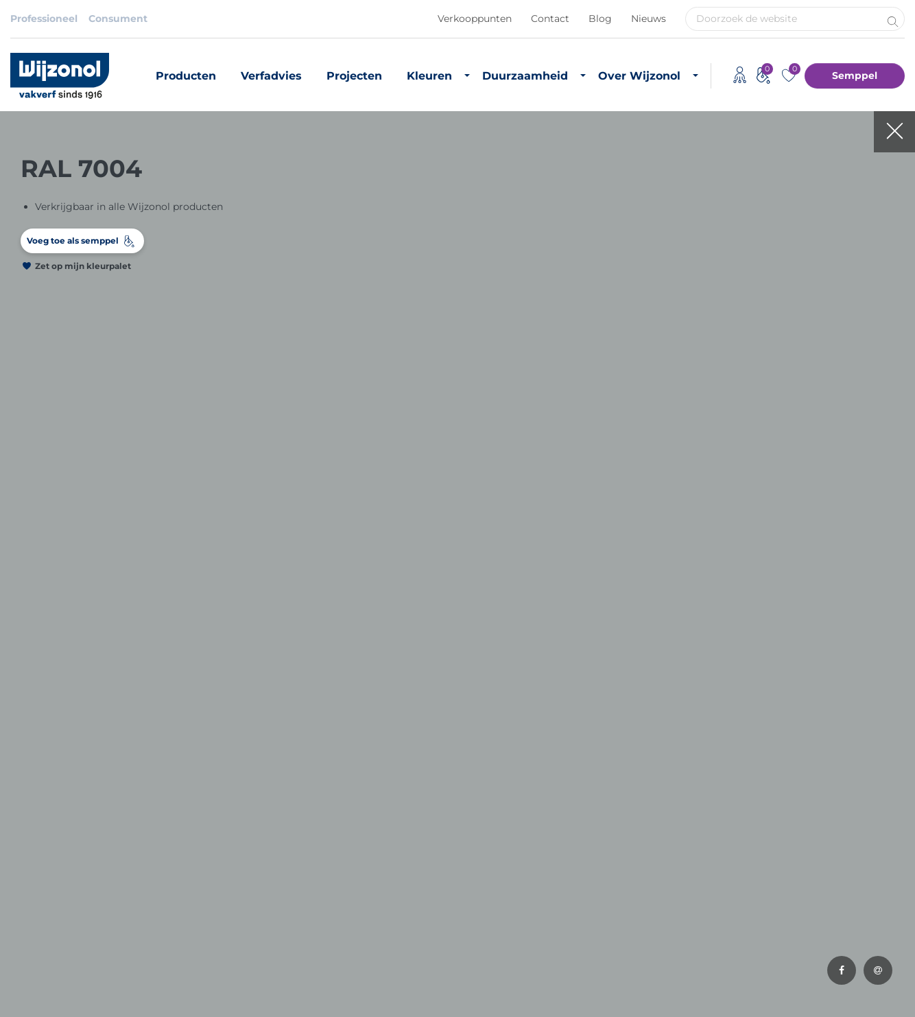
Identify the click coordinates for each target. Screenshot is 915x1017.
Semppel (854, 75)
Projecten (354, 75)
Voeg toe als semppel (73, 240)
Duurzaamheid (525, 75)
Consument (117, 18)
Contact (550, 18)
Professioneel (44, 18)
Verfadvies (271, 75)
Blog (600, 18)
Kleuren (429, 75)
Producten (186, 75)
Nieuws (648, 18)
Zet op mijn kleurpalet (83, 266)
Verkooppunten (475, 18)
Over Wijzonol (639, 75)
